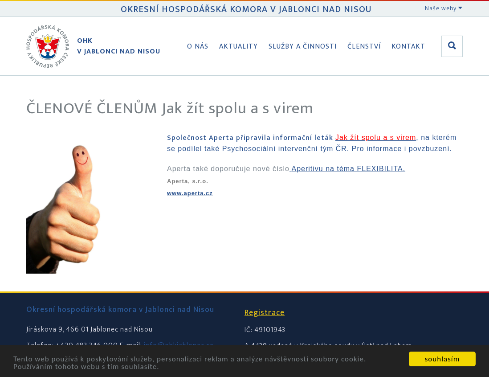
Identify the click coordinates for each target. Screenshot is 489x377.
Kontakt (408, 47)
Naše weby (444, 8)
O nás (197, 47)
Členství (364, 47)
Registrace (264, 313)
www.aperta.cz (190, 193)
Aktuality (238, 47)
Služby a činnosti (303, 47)
